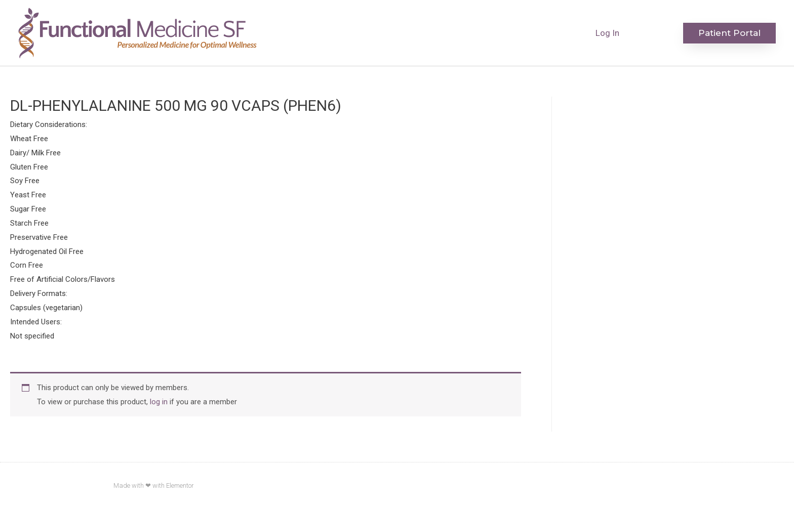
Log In (607, 33)
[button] (729, 33)
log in (159, 401)
